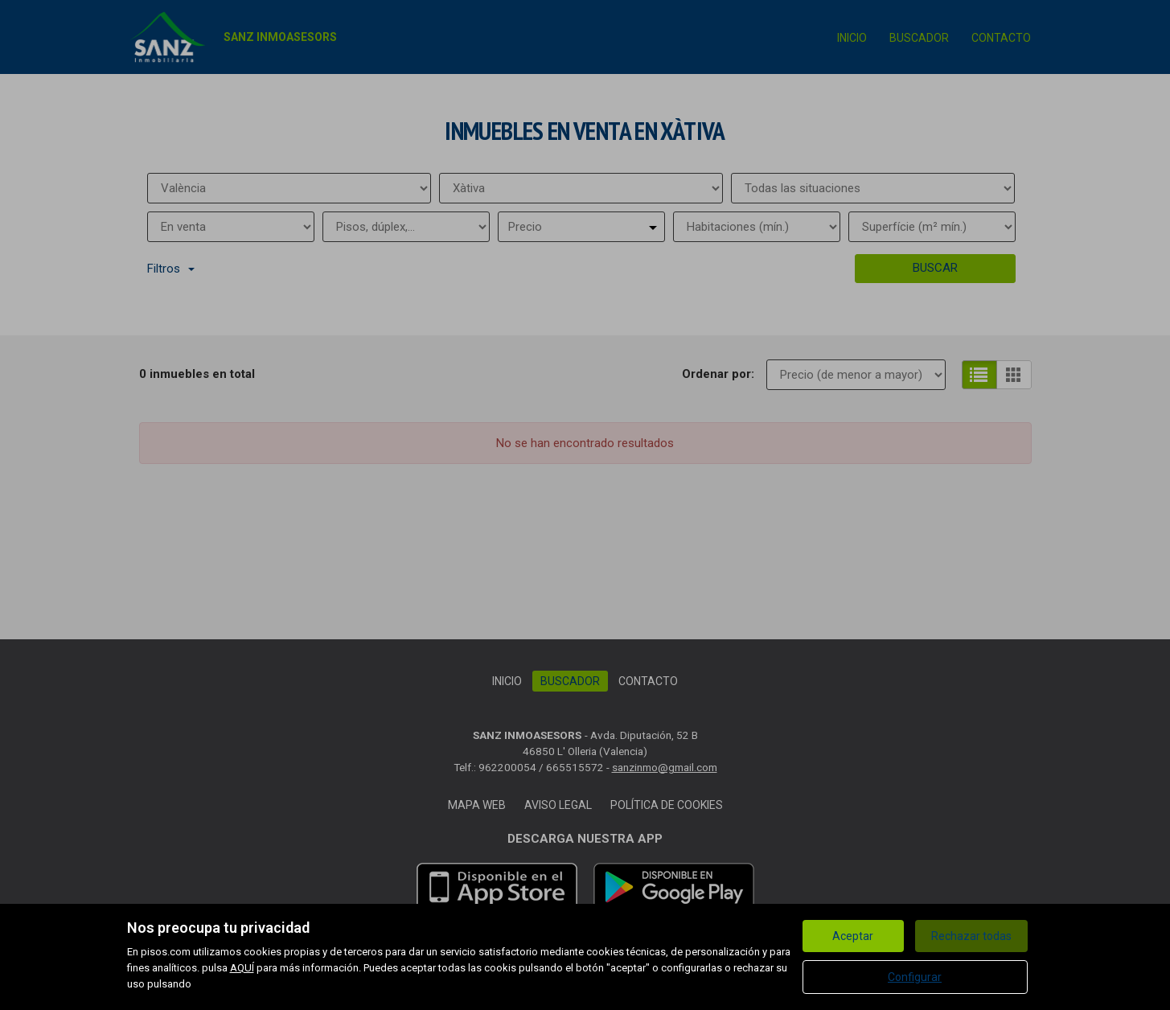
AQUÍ (242, 968)
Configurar (915, 977)
